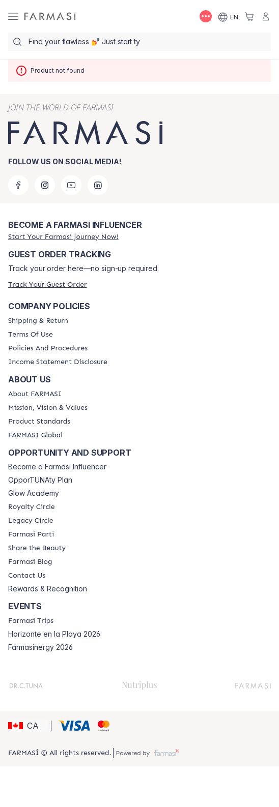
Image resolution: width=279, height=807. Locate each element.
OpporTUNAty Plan (40, 480)
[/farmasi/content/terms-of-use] (30, 335)
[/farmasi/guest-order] (47, 284)
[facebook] (18, 185)
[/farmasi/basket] (249, 16)
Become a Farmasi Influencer (57, 467)
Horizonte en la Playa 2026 (54, 634)
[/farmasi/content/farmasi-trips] (30, 621)
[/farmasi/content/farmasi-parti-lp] (31, 534)
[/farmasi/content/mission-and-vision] (48, 408)
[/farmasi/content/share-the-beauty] (37, 548)
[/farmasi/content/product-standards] (39, 421)
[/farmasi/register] (63, 236)
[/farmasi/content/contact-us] (26, 576)
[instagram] (45, 185)
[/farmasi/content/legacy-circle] (30, 521)
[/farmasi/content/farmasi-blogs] (30, 562)
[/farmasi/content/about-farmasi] (35, 394)
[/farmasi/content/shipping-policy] (38, 321)
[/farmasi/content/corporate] (35, 435)
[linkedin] (98, 185)
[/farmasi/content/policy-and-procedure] (48, 348)
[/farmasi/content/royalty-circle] (31, 507)
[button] (28, 726)
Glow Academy (33, 493)
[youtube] (71, 185)
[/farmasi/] (49, 16)
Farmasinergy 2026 (40, 647)
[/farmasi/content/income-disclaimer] (57, 362)
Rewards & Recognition (47, 589)
